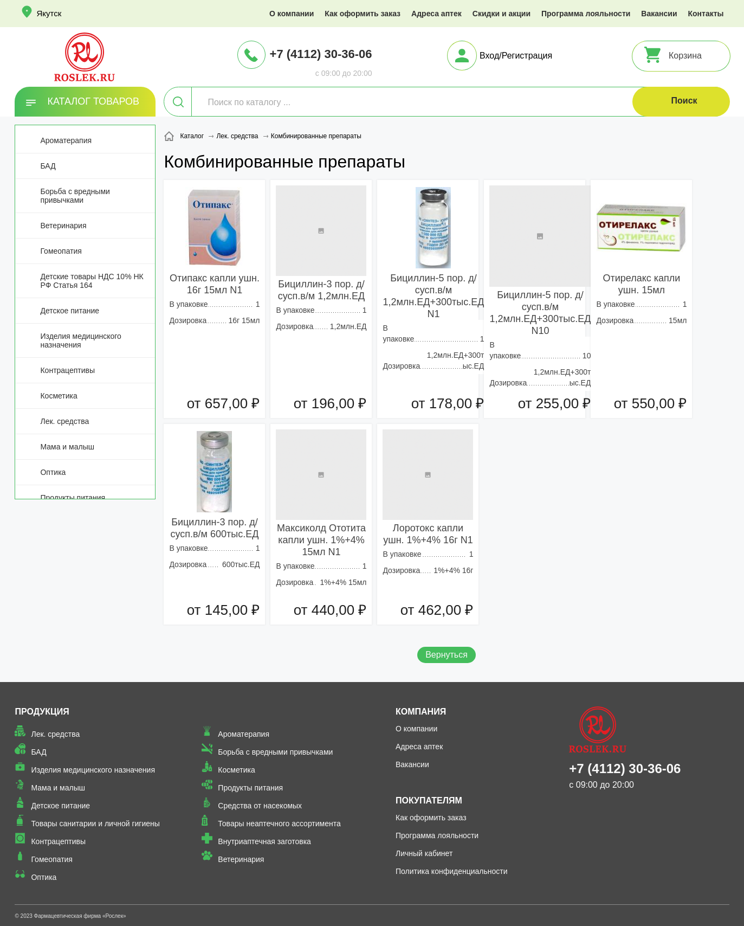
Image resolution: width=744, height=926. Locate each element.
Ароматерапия (66, 140)
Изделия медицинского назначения (80, 340)
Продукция (42, 711)
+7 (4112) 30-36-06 (321, 54)
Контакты (706, 13)
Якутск (48, 13)
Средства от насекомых (260, 805)
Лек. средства (64, 421)
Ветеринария (63, 225)
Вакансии (659, 13)
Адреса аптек (436, 13)
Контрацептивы (67, 370)
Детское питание (69, 310)
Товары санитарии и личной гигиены (95, 823)
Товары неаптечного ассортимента (279, 823)
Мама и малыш (67, 446)
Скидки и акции (501, 13)
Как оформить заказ (362, 13)
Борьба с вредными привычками (74, 195)
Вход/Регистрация (516, 55)
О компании (291, 13)
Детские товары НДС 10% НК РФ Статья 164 (91, 281)
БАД (47, 166)
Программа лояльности (585, 13)
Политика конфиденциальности (452, 871)
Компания (421, 711)
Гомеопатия (61, 251)
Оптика (53, 472)
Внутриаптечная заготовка (264, 841)
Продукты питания (72, 497)
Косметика (58, 395)
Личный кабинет (424, 853)
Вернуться (446, 654)
